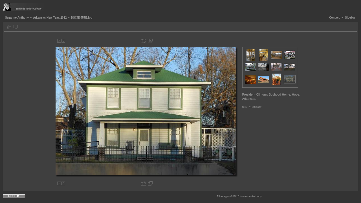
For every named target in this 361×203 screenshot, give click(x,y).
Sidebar (350, 17)
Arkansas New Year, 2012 (50, 17)
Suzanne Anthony (17, 17)
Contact (334, 17)
